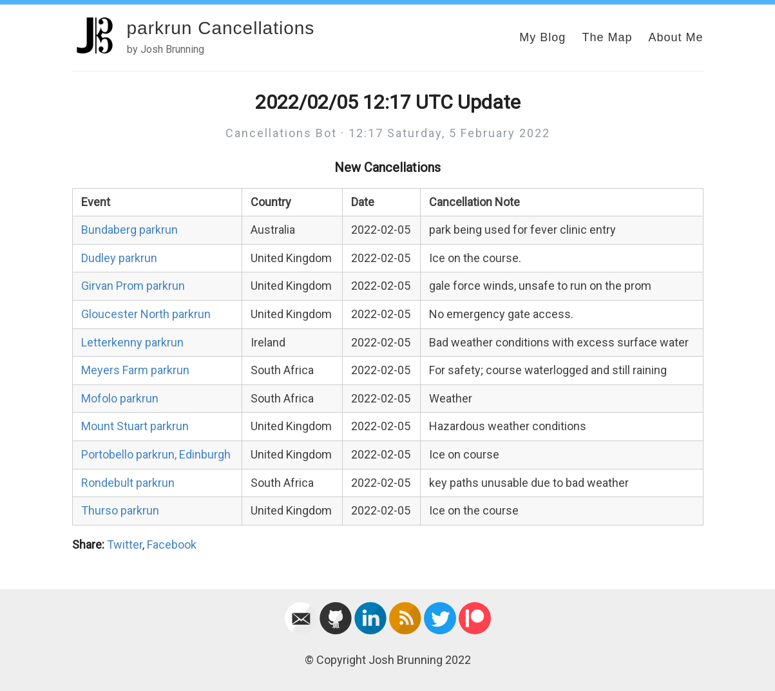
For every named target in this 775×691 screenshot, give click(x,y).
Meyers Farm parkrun (135, 370)
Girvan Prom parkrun (133, 285)
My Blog (542, 37)
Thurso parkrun (120, 510)
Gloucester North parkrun (146, 314)
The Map (607, 37)
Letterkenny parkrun (132, 342)
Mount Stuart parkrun (135, 426)
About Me (675, 37)
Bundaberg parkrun (129, 229)
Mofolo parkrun (119, 398)
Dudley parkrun (119, 258)
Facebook (171, 544)
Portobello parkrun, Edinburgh (156, 454)
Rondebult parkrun (128, 482)
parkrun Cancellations (221, 28)
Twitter (124, 544)
